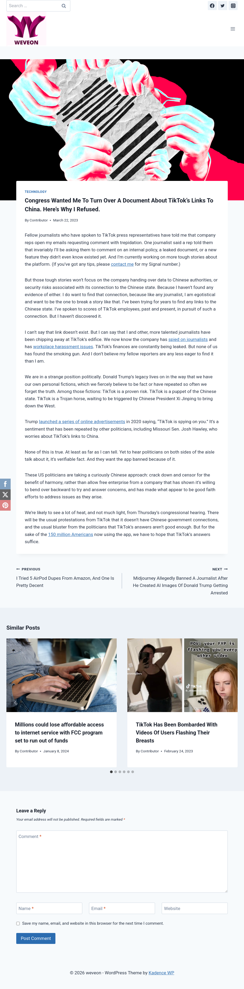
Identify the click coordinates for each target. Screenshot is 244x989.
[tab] (111, 771)
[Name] (49, 908)
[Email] (122, 908)
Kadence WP (161, 972)
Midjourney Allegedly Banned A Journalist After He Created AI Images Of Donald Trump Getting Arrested (177, 580)
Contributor (39, 220)
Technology (36, 192)
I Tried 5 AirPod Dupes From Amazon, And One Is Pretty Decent (66, 576)
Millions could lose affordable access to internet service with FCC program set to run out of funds (59, 732)
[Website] (195, 908)
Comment (30, 836)
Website (172, 908)
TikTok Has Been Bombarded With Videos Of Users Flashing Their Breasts (176, 732)
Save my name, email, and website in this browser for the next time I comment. (93, 923)
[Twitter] (222, 5)
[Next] (228, 703)
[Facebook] (212, 5)
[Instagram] (233, 5)
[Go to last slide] (15, 703)
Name (26, 908)
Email (98, 908)
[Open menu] (233, 29)
